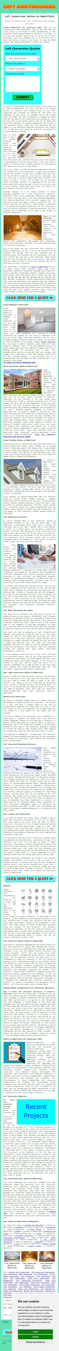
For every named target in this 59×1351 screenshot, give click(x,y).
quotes (49, 945)
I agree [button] (35, 1332)
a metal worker (34, 1246)
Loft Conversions (10, 1274)
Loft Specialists (48, 1289)
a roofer (38, 1233)
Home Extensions (25, 1274)
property (19, 36)
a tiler (17, 1244)
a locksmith (18, 1227)
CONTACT (46, 11)
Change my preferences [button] (35, 1342)
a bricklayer (50, 1227)
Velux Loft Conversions (38, 1278)
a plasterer (39, 1242)
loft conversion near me (39, 1137)
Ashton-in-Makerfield (39, 267)
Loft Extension (10, 1289)
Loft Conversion (43, 1276)
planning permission (22, 42)
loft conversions (31, 249)
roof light (31, 678)
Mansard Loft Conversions (19, 1272)
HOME (31, 11)
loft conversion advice (26, 1072)
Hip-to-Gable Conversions (29, 1285)
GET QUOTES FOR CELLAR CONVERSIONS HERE (19, 362)
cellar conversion (48, 342)
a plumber (17, 1231)
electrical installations (14, 1237)
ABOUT (40, 11)
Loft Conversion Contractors (29, 1280)
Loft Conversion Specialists (43, 1272)
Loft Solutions (25, 1287)
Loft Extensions (27, 1276)
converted (24, 176)
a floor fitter (34, 1229)
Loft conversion (10, 267)
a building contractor (23, 1235)
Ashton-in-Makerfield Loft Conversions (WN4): (23, 27)
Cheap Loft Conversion (40, 1282)
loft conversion (30, 292)
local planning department (44, 198)
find (10, 1182)
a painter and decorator (33, 1225)
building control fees (35, 164)
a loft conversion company (15, 1164)
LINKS (35, 11)
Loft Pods (7, 1295)
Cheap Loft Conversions (28, 1289)
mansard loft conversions (33, 702)
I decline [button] (35, 1337)
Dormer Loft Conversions (34, 1291)
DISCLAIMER (53, 11)
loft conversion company (36, 200)
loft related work (48, 1084)
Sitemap (5, 1322)
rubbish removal (49, 1244)
